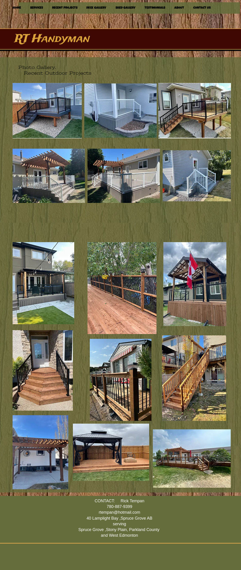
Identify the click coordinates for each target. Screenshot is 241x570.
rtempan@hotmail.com (119, 512)
